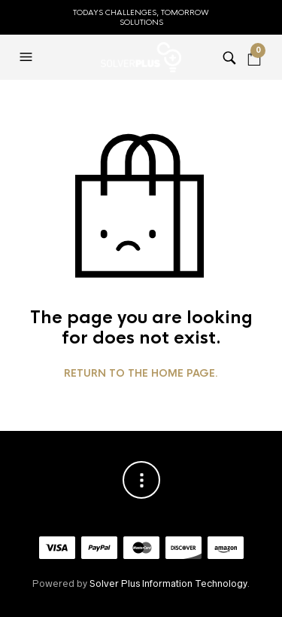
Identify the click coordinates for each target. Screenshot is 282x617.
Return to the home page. (141, 374)
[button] (28, 57)
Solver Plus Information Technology (168, 583)
